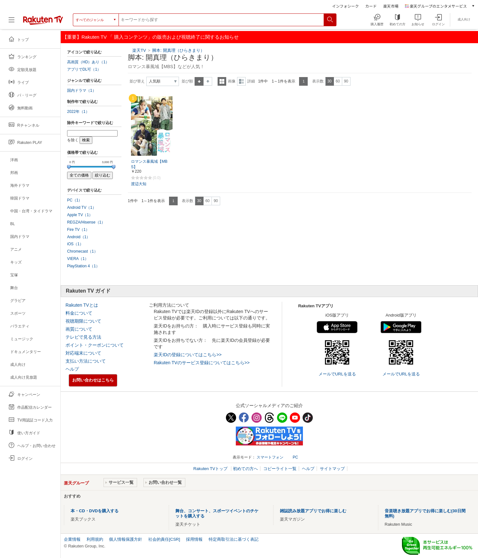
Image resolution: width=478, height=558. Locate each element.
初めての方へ (245, 468)
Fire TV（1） (78, 229)
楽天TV (139, 50)
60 (337, 81)
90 (346, 81)
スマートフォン (270, 457)
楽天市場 (390, 6)
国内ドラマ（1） (81, 90)
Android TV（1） (81, 207)
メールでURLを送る (337, 374)
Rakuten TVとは (82, 305)
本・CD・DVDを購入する (95, 510)
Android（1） (78, 237)
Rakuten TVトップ (211, 468)
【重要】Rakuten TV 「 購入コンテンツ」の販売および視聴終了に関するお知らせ (150, 37)
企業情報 (72, 539)
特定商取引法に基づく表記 (233, 539)
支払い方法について (86, 361)
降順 (208, 81)
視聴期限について (83, 321)
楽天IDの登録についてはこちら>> (187, 354)
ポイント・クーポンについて (95, 345)
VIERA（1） (78, 258)
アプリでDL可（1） (84, 69)
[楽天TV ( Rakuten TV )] (43, 20)
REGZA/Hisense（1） (86, 222)
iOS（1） (75, 244)
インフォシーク (345, 6)
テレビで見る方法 (83, 337)
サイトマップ (332, 468)
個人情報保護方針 (125, 539)
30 (329, 81)
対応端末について (83, 353)
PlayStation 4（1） (83, 266)
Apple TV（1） (80, 215)
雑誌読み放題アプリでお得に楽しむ (313, 510)
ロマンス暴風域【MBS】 (149, 164)
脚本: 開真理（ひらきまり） (178, 50)
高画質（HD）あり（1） (88, 62)
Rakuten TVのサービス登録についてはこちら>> (202, 362)
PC (295, 457)
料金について (79, 313)
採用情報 (194, 539)
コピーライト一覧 (280, 468)
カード (371, 6)
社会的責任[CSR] (164, 539)
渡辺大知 (138, 184)
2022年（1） (78, 111)
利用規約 (95, 539)
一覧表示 (222, 81)
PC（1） (74, 200)
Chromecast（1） (82, 251)
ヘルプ (72, 369)
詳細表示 (241, 81)
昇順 (199, 81)
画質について (79, 329)
